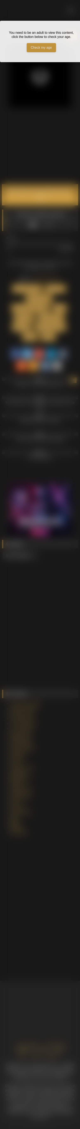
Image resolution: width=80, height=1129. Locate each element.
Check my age (41, 47)
